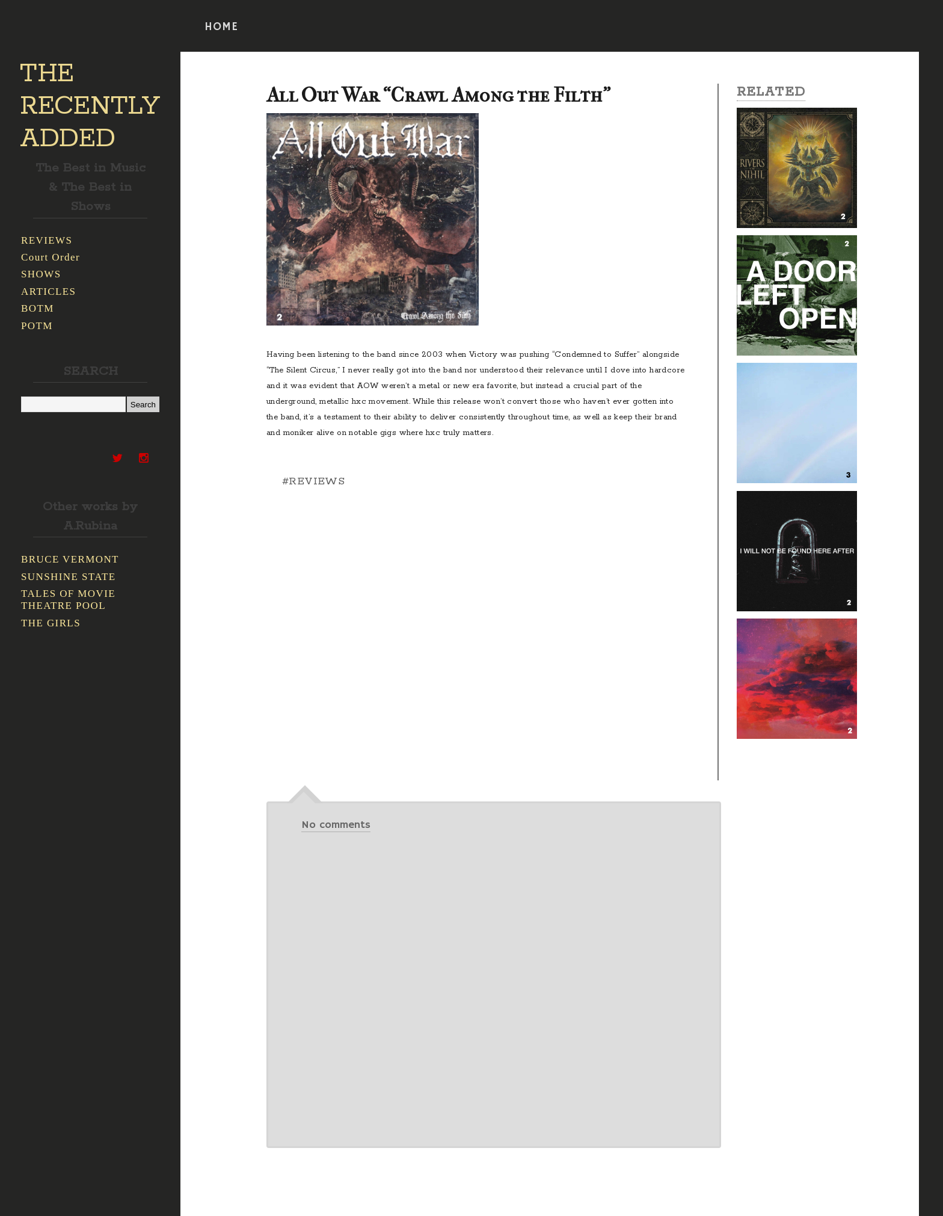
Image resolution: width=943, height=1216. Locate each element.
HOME (221, 27)
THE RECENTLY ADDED (90, 106)
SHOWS (41, 274)
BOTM (37, 308)
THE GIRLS (51, 623)
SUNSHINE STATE (68, 576)
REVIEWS (46, 240)
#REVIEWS (313, 481)
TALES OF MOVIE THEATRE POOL (68, 599)
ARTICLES (48, 291)
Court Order (50, 257)
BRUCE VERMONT (70, 559)
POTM (37, 326)
